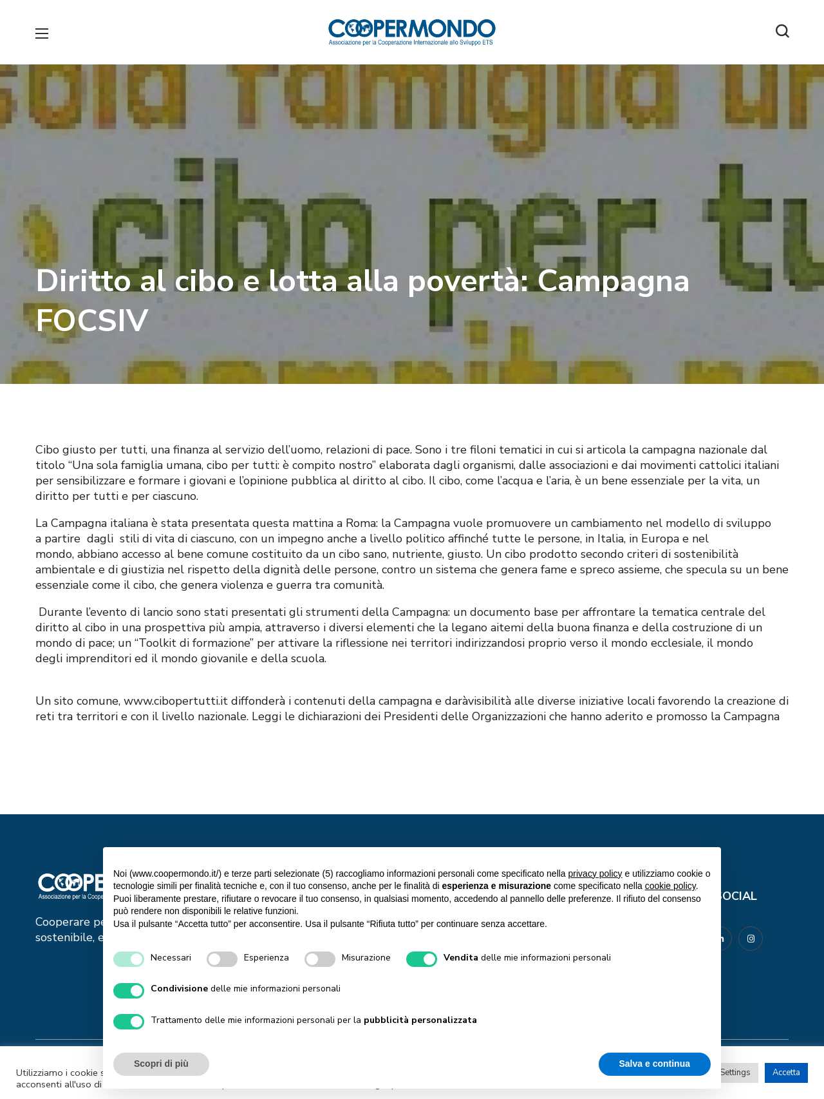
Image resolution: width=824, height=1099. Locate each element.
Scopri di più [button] (161, 1063)
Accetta (786, 1072)
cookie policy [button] (670, 886)
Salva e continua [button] (654, 1063)
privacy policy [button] (595, 873)
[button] (782, 32)
